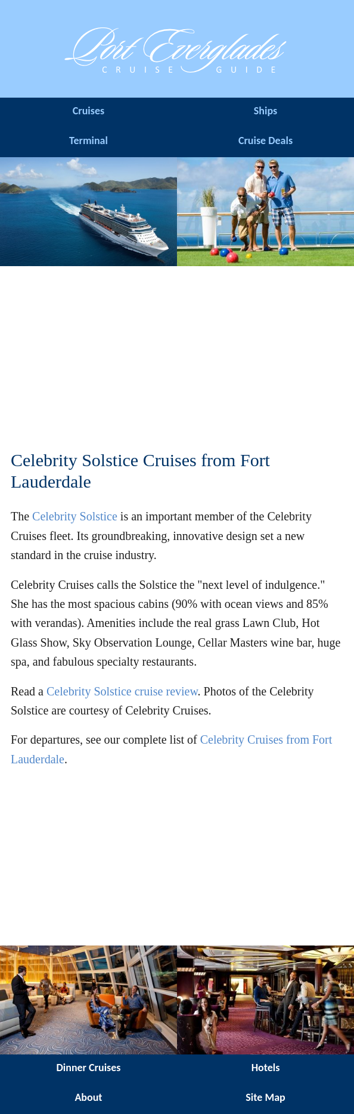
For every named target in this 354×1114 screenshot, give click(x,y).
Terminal (88, 140)
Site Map (265, 1097)
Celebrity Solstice (74, 516)
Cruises (88, 110)
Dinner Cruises (88, 1067)
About (88, 1097)
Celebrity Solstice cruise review (122, 691)
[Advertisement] (177, 357)
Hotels (265, 1067)
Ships (265, 110)
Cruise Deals (265, 140)
